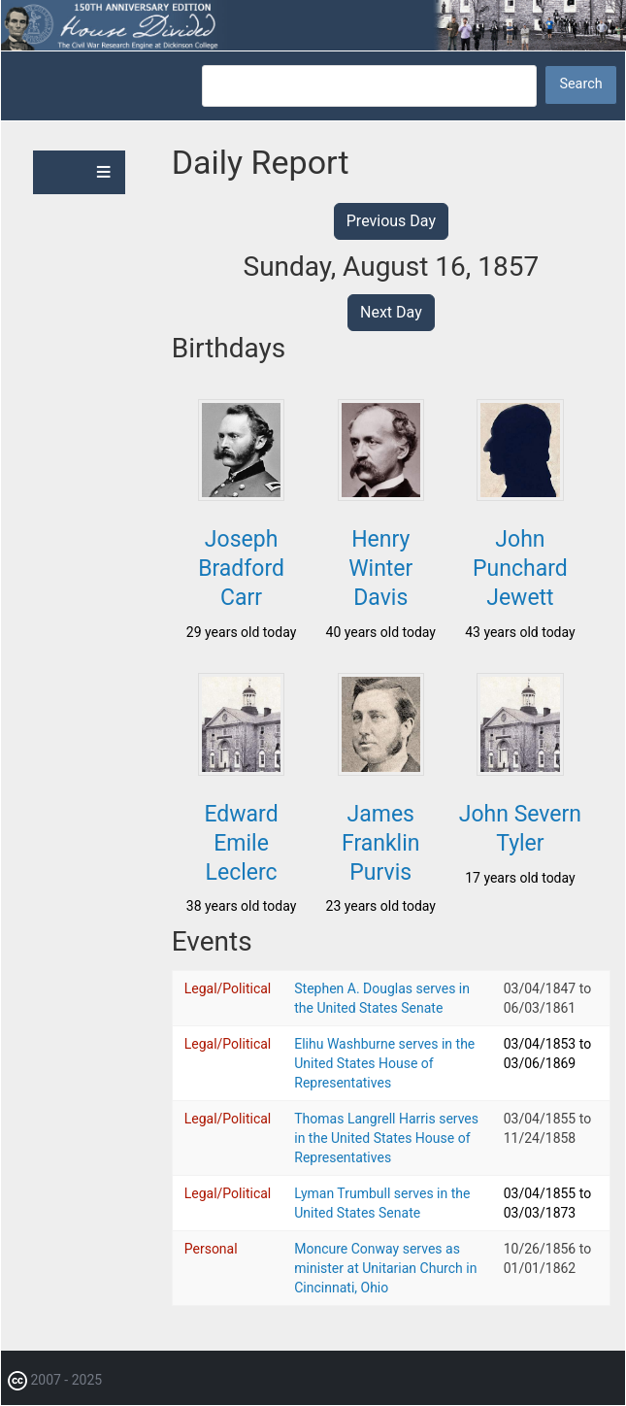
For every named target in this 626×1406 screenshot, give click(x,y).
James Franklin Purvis (381, 843)
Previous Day (391, 221)
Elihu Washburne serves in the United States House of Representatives (384, 1063)
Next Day (391, 312)
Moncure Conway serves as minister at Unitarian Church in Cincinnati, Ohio (385, 1268)
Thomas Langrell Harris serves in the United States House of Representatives (386, 1138)
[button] (241, 495)
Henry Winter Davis (380, 568)
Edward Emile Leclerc (241, 843)
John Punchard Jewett (520, 568)
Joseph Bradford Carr (241, 568)
